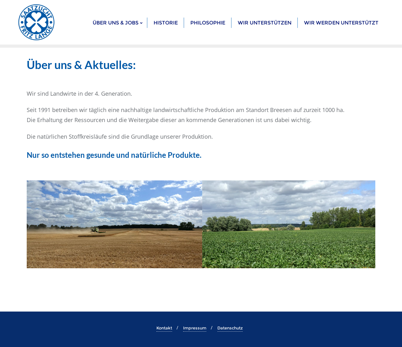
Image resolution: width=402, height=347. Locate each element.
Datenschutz (230, 327)
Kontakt (164, 327)
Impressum (194, 327)
